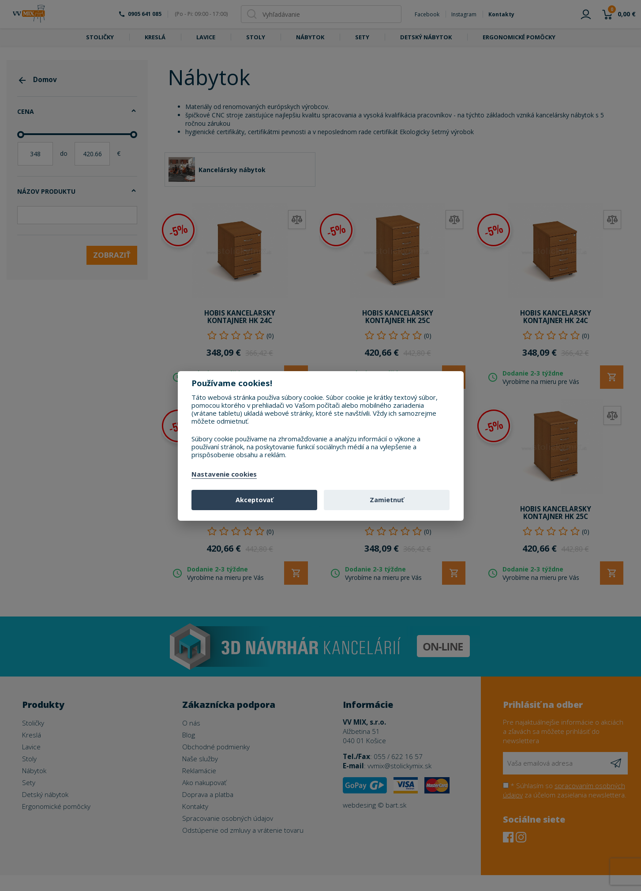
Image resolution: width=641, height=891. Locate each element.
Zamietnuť (387, 500)
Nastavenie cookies (224, 474)
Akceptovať (254, 500)
